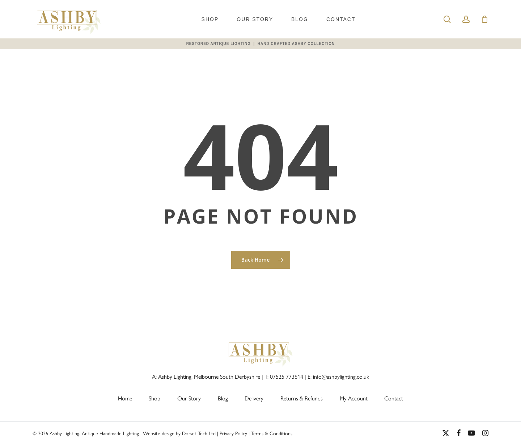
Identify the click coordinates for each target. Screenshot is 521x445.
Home (125, 398)
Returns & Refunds (301, 398)
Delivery (254, 398)
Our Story (255, 19)
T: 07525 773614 (283, 376)
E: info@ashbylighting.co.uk (338, 376)
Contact (341, 19)
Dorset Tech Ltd (199, 434)
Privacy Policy (233, 434)
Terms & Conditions (271, 434)
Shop (210, 19)
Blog (299, 19)
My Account (354, 398)
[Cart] (484, 19)
